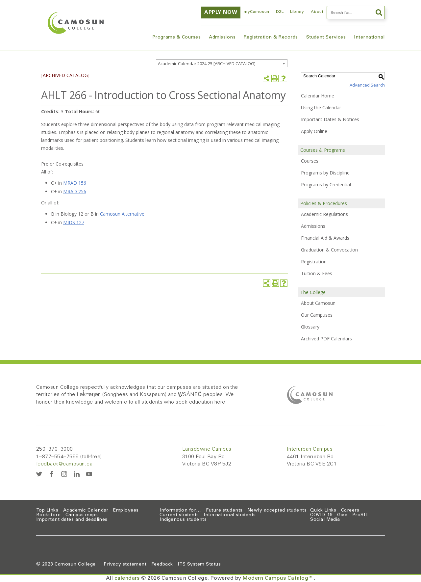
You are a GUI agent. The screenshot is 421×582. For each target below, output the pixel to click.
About (317, 12)
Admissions (222, 37)
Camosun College (75, 564)
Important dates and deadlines (72, 519)
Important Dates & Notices (330, 119)
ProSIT (360, 515)
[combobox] (221, 63)
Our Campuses (317, 315)
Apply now (220, 12)
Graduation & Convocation (329, 250)
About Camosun (318, 303)
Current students (179, 515)
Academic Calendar (86, 510)
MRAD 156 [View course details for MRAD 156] (74, 183)
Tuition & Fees (316, 273)
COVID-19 (321, 515)
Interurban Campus (310, 449)
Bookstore (48, 515)
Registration (314, 261)
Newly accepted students (277, 510)
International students (230, 515)
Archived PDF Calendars (326, 338)
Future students (224, 510)
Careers (350, 510)
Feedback (162, 564)
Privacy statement (125, 564)
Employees (125, 510)
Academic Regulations (324, 214)
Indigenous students (183, 519)
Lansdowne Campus (207, 449)
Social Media (325, 519)
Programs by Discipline (325, 173)
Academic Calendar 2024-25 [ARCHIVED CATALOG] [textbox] (207, 63)
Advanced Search (367, 85)
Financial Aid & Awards (325, 238)
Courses (309, 161)
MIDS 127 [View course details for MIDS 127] (73, 222)
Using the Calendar (321, 107)
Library (297, 12)
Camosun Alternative (122, 214)
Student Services (326, 37)
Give (342, 515)
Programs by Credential (326, 184)
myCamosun (256, 12)
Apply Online (314, 131)
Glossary (310, 327)
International (369, 37)
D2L (280, 12)
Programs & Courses (176, 37)
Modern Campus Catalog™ (278, 578)
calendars (127, 578)
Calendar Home (317, 96)
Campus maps (81, 515)
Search (379, 12)
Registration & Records (271, 37)
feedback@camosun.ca (64, 464)
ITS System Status (199, 564)
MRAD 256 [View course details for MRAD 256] (74, 191)
